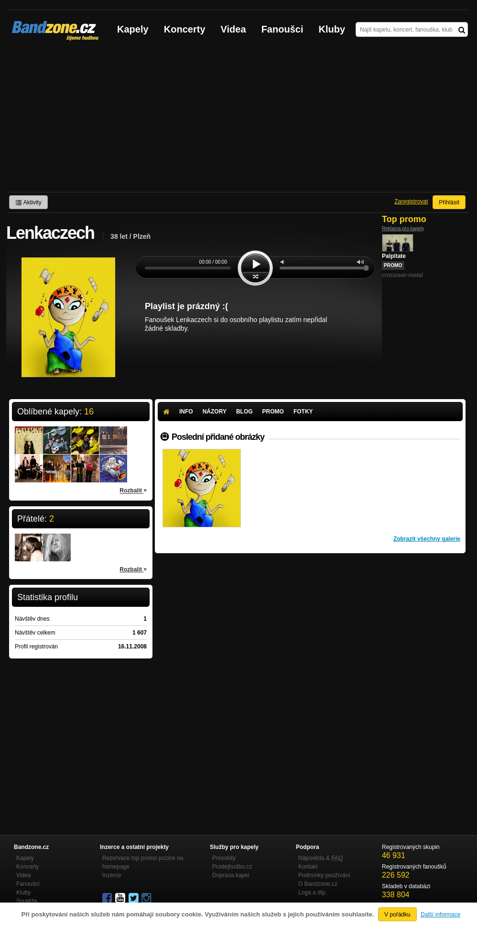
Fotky (303, 411)
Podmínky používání (324, 875)
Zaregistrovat (411, 201)
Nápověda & (320, 858)
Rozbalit (133, 490)
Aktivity (28, 202)
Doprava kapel (230, 875)
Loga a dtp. (312, 892)
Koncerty (185, 29)
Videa (233, 29)
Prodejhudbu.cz (232, 866)
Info (186, 411)
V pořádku (397, 914)
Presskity (224, 858)
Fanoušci (282, 29)
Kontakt (308, 866)
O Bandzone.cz (317, 884)
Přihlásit (449, 202)
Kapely (133, 29)
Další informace (440, 914)
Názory (215, 411)
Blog (244, 411)
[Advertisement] (238, 120)
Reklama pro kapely (403, 228)
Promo (273, 411)
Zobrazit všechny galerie (426, 539)
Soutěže (26, 901)
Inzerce (111, 875)
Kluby (332, 29)
